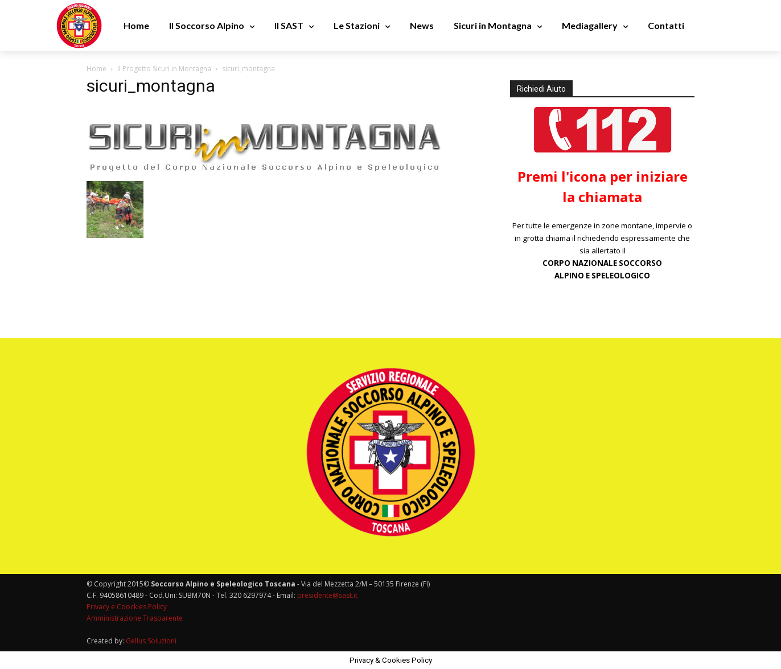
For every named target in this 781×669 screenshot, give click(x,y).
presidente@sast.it (326, 595)
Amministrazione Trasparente (135, 618)
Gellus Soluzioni (151, 641)
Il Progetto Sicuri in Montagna (164, 68)
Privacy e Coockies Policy (127, 606)
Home (96, 68)
